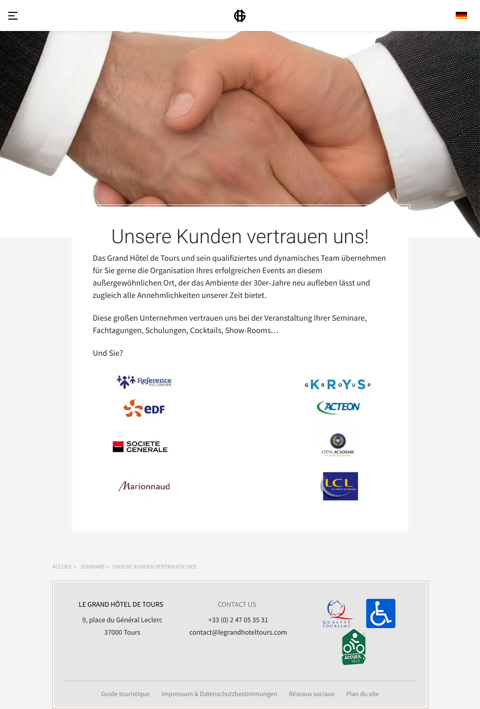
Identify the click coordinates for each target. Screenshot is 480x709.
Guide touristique (125, 693)
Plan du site (362, 693)
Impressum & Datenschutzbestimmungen (219, 693)
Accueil (63, 567)
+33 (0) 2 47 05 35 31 (238, 619)
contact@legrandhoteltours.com (238, 632)
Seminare (92, 567)
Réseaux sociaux (312, 693)
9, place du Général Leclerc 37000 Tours (121, 617)
